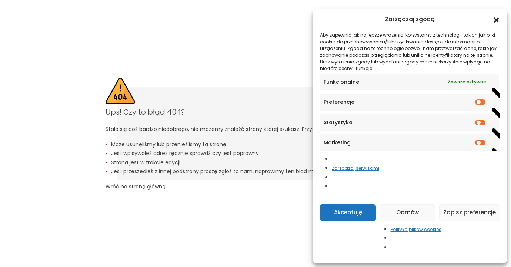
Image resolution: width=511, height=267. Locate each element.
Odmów (407, 212)
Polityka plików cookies (416, 229)
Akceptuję (348, 212)
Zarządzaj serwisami (355, 168)
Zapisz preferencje (469, 212)
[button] (496, 19)
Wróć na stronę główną (136, 186)
